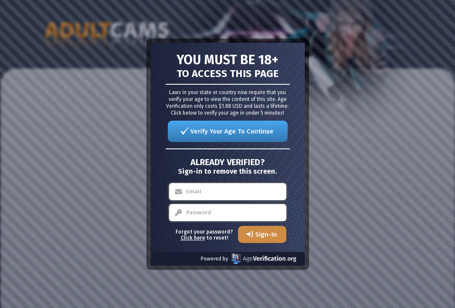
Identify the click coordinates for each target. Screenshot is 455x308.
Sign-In (266, 234)
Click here (193, 238)
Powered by (248, 258)
